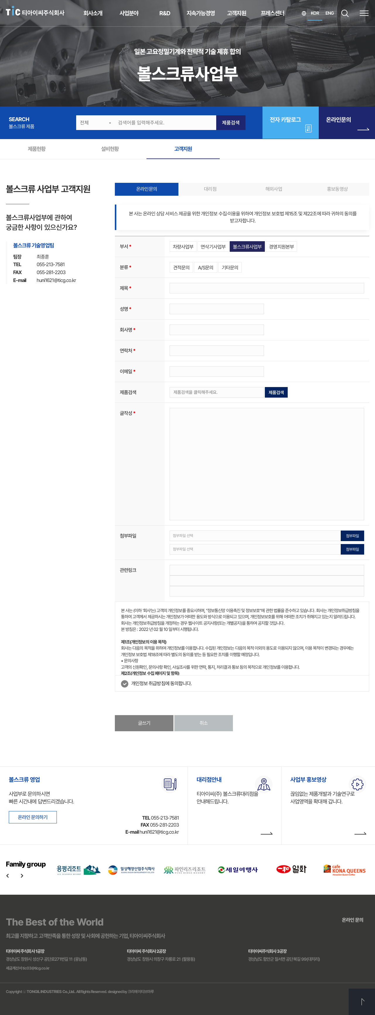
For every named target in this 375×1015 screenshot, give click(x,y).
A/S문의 (205, 268)
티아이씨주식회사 (35, 11)
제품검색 (231, 123)
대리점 (210, 189)
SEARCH (345, 13)
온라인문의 (347, 124)
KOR (315, 13)
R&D (164, 13)
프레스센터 (272, 13)
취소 (204, 723)
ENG (329, 13)
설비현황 (110, 149)
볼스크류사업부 (247, 247)
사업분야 (129, 13)
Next (22, 875)
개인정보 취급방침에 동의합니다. (161, 683)
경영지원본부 (281, 247)
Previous (7, 875)
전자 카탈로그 (285, 119)
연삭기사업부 (213, 247)
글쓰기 (144, 723)
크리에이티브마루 (141, 991)
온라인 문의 (352, 920)
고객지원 (236, 13)
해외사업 (273, 189)
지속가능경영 (201, 13)
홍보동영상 (337, 189)
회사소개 (92, 13)
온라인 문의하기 (33, 817)
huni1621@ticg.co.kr (56, 280)
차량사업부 (183, 247)
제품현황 (36, 149)
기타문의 (230, 268)
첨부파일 (352, 535)
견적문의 (181, 268)
